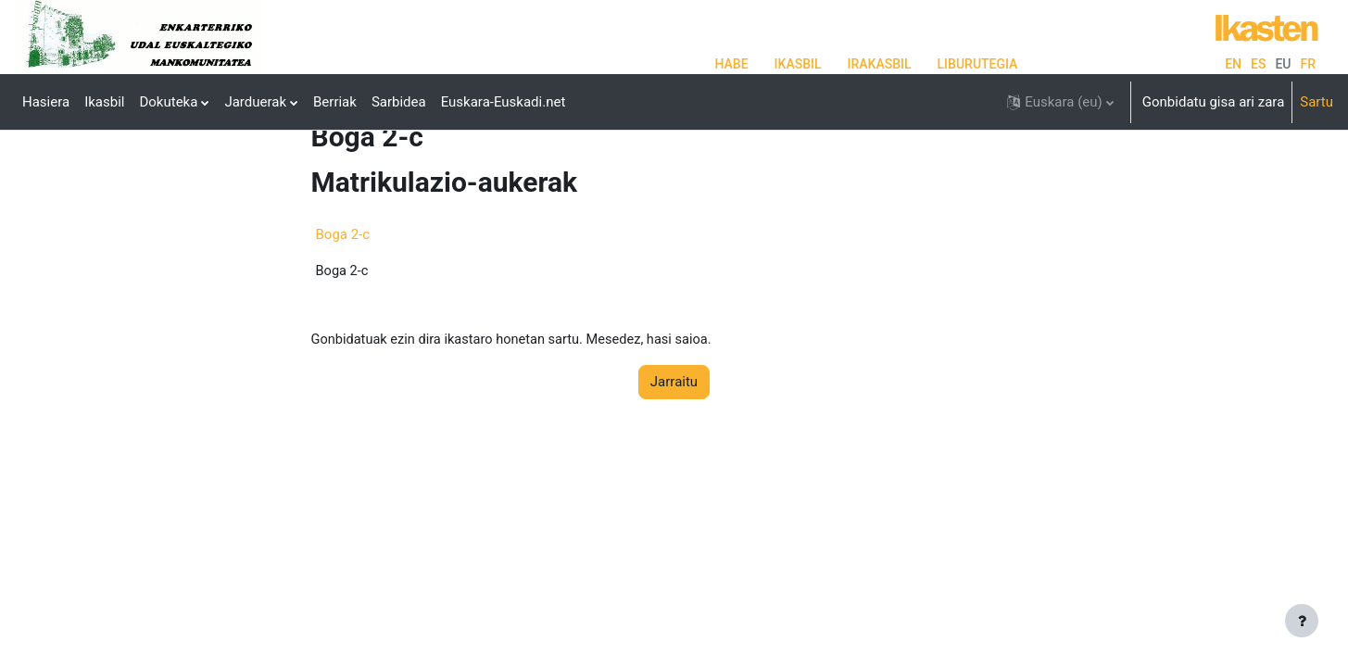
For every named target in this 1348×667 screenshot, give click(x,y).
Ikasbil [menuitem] (104, 102)
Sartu (1316, 102)
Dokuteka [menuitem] (168, 102)
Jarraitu (674, 441)
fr (1308, 64)
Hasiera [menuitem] (45, 102)
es (1258, 64)
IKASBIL (798, 64)
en (1233, 64)
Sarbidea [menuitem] (399, 102)
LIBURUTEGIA (978, 64)
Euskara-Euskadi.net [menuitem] (503, 102)
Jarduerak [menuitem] (255, 102)
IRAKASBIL (880, 64)
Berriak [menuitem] (335, 102)
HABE (732, 64)
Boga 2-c (343, 291)
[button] (1060, 102)
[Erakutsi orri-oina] (1301, 620)
